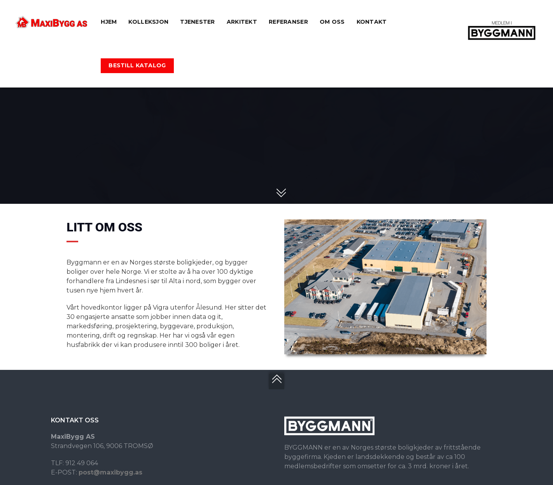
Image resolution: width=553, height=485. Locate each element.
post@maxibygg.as (110, 472)
